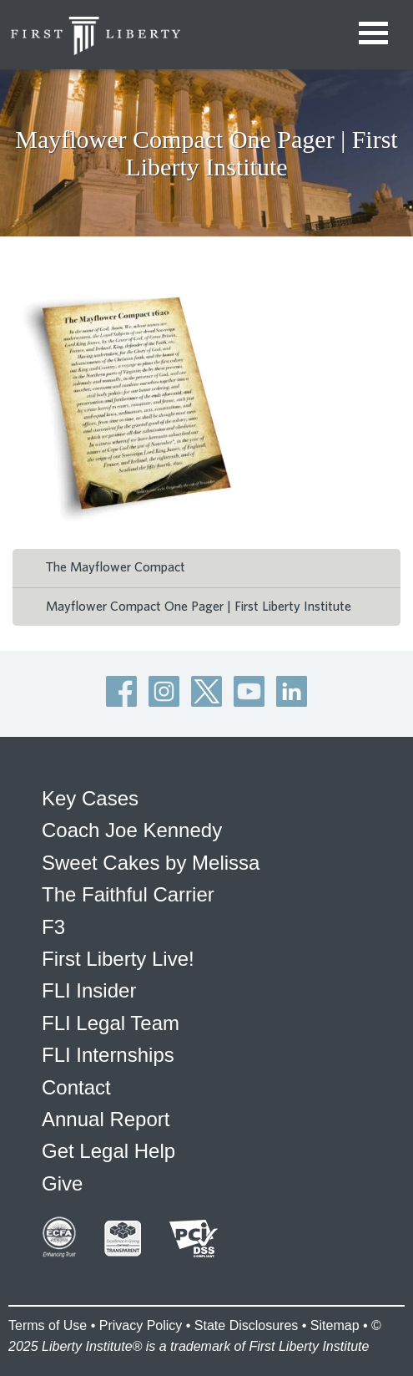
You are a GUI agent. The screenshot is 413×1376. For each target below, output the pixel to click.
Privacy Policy (141, 1325)
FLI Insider (89, 990)
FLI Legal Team (110, 1023)
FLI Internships (108, 1054)
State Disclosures (246, 1325)
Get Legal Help (108, 1151)
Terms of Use (47, 1325)
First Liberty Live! (118, 958)
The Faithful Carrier (128, 894)
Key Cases (90, 798)
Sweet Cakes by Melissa (150, 862)
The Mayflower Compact (115, 567)
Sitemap (335, 1325)
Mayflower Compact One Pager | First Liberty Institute (198, 606)
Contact (76, 1087)
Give (62, 1183)
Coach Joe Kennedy (132, 830)
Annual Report (105, 1119)
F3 (53, 927)
